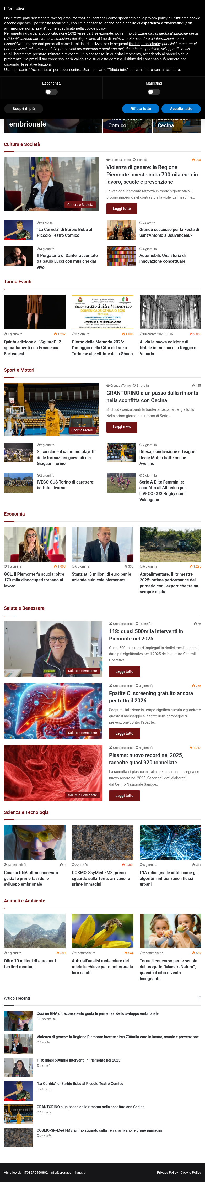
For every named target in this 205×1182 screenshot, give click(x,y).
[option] (35, 327)
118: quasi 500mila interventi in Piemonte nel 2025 (78, 1060)
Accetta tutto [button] (181, 109)
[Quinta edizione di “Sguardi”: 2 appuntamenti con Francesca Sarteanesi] (35, 312)
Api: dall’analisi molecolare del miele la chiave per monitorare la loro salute (102, 966)
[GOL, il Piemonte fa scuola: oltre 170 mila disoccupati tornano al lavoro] (35, 544)
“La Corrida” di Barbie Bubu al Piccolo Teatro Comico (80, 1083)
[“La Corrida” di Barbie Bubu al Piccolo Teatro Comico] (18, 230)
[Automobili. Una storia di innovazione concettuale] (121, 256)
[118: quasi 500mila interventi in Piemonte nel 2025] (53, 649)
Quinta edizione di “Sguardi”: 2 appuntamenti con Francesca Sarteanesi (32, 347)
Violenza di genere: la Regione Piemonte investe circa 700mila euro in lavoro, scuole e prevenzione (152, 174)
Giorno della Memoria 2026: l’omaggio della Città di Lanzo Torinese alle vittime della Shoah (102, 347)
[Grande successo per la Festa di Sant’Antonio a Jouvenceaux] (121, 230)
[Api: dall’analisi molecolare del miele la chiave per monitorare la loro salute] (102, 931)
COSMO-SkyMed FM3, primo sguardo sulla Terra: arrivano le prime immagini (101, 878)
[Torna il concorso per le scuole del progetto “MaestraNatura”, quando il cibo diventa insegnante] (170, 931)
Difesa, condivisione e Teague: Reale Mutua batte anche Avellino (167, 457)
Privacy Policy (167, 1172)
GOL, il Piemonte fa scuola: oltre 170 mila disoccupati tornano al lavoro (34, 580)
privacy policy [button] (156, 18)
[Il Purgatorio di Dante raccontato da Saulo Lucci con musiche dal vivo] (18, 256)
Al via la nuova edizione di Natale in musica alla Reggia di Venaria (168, 347)
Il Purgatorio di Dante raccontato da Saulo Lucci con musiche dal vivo (67, 261)
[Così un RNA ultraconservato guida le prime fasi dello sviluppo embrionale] (35, 842)
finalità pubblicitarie (144, 44)
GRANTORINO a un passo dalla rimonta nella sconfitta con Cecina (90, 1107)
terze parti (85, 33)
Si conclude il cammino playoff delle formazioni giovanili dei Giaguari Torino (66, 457)
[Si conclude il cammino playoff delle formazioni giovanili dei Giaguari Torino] (18, 452)
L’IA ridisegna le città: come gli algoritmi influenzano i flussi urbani (168, 878)
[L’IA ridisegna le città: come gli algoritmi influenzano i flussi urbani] (170, 842)
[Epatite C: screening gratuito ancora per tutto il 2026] (53, 711)
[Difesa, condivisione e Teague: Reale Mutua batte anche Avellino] (121, 452)
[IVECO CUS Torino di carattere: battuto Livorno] (18, 483)
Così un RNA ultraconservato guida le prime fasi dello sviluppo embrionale (31, 878)
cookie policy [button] (95, 28)
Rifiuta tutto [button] (141, 109)
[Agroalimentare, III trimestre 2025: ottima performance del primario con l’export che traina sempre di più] (170, 544)
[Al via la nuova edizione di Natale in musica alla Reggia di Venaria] (170, 312)
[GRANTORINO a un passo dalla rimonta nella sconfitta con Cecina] (51, 409)
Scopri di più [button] (24, 109)
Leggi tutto (122, 209)
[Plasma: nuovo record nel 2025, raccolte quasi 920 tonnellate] (53, 773)
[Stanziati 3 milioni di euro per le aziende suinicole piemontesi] (102, 544)
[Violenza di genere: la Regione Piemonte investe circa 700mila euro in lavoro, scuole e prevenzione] (51, 184)
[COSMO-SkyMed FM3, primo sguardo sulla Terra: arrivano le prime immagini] (102, 842)
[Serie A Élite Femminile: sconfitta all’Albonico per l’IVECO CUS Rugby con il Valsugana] (121, 483)
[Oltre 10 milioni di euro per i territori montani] (35, 931)
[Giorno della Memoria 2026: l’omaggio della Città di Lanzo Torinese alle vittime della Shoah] (102, 312)
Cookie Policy (191, 1172)
